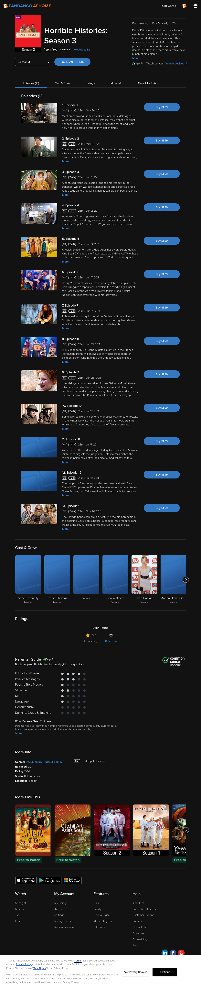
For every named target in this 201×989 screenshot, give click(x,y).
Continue (165, 972)
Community (91, 641)
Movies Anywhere (104, 921)
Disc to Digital (102, 915)
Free (18, 921)
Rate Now (111, 641)
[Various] (86, 579)
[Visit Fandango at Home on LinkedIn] (164, 953)
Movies (19, 909)
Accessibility (140, 939)
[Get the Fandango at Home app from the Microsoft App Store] (72, 880)
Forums (137, 921)
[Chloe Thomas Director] (57, 579)
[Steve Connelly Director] (28, 579)
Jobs (135, 945)
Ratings (90, 83)
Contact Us (139, 927)
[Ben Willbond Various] (115, 579)
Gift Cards (99, 927)
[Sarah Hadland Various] (144, 579)
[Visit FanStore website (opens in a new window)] (195, 6)
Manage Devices (64, 921)
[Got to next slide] (185, 579)
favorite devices (176, 63)
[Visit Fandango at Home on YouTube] (181, 953)
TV (17, 915)
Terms (77, 960)
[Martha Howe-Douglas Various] (173, 579)
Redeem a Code (64, 927)
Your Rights (39, 968)
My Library (60, 903)
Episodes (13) (31, 83)
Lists (96, 903)
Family (97, 909)
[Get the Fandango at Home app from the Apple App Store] (26, 880)
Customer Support (143, 915)
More (135, 58)
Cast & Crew (62, 83)
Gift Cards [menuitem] (169, 6)
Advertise (138, 933)
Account (59, 909)
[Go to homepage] (27, 6)
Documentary (34, 762)
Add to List (84, 49)
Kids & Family (53, 762)
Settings (59, 915)
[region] (100, 972)
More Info (116, 83)
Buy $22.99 (75, 62)
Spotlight (20, 903)
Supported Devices (144, 909)
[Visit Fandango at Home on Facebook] (173, 953)
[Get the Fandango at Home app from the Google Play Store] (50, 880)
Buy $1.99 (162, 107)
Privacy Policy (24, 964)
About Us (138, 903)
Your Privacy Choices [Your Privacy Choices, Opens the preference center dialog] (135, 972)
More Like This (147, 83)
